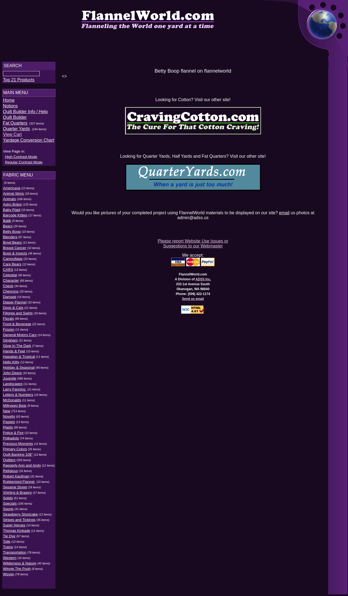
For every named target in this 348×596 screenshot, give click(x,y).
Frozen (8, 331)
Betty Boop (12, 233)
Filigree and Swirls (18, 315)
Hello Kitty (11, 364)
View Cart (12, 136)
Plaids (8, 429)
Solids (8, 500)
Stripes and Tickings (19, 521)
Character (11, 282)
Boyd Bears (12, 244)
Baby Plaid (11, 211)
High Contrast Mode (21, 158)
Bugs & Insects (15, 255)
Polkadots (11, 440)
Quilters (9, 462)
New (6, 413)
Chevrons (10, 293)
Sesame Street (15, 489)
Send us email (194, 299)
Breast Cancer (14, 249)
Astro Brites (12, 206)
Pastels (9, 423)
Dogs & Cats (13, 309)
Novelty (9, 418)
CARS (8, 271)
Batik (7, 222)
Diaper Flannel (15, 304)
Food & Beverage (17, 326)
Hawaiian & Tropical (19, 358)
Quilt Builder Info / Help (25, 113)
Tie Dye (9, 538)
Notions (10, 107)
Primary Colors (15, 451)
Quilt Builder (15, 119)
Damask (9, 298)
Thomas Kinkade (16, 532)
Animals (9, 200)
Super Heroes (14, 527)
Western (9, 559)
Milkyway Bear (14, 407)
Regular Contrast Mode (23, 164)
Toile (6, 543)
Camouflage (13, 260)
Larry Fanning (14, 391)
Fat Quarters (15, 124)
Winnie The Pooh (17, 570)
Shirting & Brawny (17, 494)
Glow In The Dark (17, 347)
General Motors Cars (20, 336)
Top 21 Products (19, 81)
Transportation (14, 554)
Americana (11, 190)
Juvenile (9, 380)
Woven (8, 576)
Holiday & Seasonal (19, 369)
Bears (8, 228)
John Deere (12, 374)
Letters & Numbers (18, 396)
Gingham (10, 342)
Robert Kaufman (16, 478)
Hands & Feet (14, 353)
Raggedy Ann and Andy (22, 467)
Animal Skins (13, 195)
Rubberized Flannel (19, 483)
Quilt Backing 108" (18, 456)
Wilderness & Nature (19, 565)
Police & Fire (13, 434)
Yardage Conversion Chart (28, 141)
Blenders (10, 239)
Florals (8, 320)
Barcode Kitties (15, 217)
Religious (10, 472)
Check (8, 287)
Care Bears (12, 266)
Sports (8, 510)
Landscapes (13, 385)
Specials (10, 505)
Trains (8, 549)
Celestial (10, 277)
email (285, 212)
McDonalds (12, 402)
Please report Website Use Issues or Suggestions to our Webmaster (194, 243)
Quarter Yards (16, 130)
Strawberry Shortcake (20, 516)
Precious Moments (18, 445)
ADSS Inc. (204, 279)
